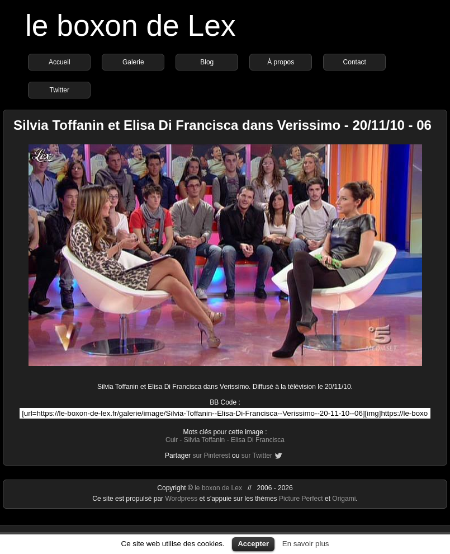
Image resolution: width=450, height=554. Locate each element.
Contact (354, 62)
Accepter (253, 543)
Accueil (59, 62)
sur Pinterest (211, 455)
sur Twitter (256, 455)
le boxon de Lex (130, 25)
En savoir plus (305, 543)
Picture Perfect (301, 499)
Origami (344, 499)
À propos (280, 62)
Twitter (59, 90)
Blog (207, 62)
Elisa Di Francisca (258, 440)
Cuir (171, 440)
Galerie (133, 62)
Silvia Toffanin (204, 440)
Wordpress (182, 499)
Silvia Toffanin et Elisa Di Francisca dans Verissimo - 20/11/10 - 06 (222, 125)
